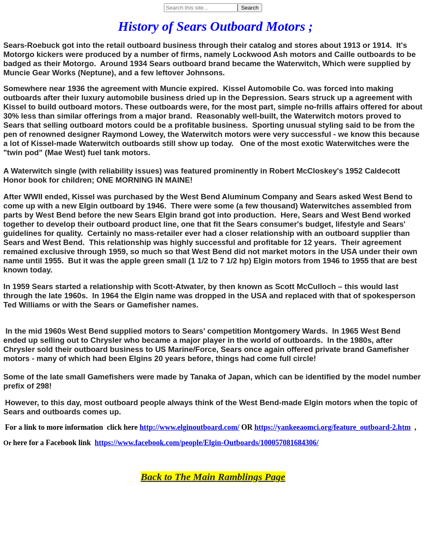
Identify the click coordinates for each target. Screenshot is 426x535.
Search (249, 8)
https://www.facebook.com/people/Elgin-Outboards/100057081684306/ (207, 442)
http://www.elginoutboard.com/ (189, 427)
